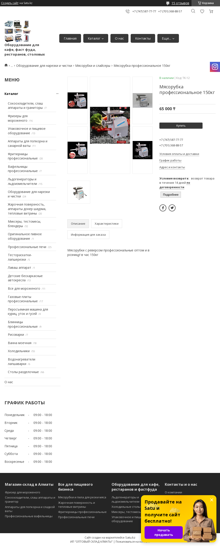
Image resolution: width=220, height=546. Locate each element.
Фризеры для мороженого (18, 118)
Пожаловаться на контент (133, 542)
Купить (180, 125)
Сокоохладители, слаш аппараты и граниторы (25, 105)
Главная (70, 38)
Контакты (143, 38)
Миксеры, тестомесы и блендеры (135, 512)
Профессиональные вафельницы (29, 516)
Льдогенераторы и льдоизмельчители (22, 181)
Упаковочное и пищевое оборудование (27, 130)
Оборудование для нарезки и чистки (44, 65)
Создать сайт (9, 3)
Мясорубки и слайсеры (92, 65)
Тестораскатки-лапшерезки (20, 257)
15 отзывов (180, 3)
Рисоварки (16, 334)
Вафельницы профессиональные (23, 168)
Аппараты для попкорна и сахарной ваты (27, 143)
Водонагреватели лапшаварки (21, 361)
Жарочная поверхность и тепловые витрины (76, 505)
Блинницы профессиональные (23, 324)
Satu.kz (130, 537)
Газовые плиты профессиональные (23, 299)
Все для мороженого (24, 288)
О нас (119, 38)
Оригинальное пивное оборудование (25, 236)
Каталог (94, 38)
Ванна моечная (19, 343)
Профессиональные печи (27, 247)
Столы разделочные (23, 372)
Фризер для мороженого (22, 492)
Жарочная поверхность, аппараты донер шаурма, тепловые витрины (27, 208)
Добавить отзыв (202, 11)
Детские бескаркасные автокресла (25, 278)
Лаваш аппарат (19, 267)
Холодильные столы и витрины (134, 507)
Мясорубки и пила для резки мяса (82, 497)
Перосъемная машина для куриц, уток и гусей (28, 311)
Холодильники (19, 351)
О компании (173, 492)
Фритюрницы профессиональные (23, 156)
